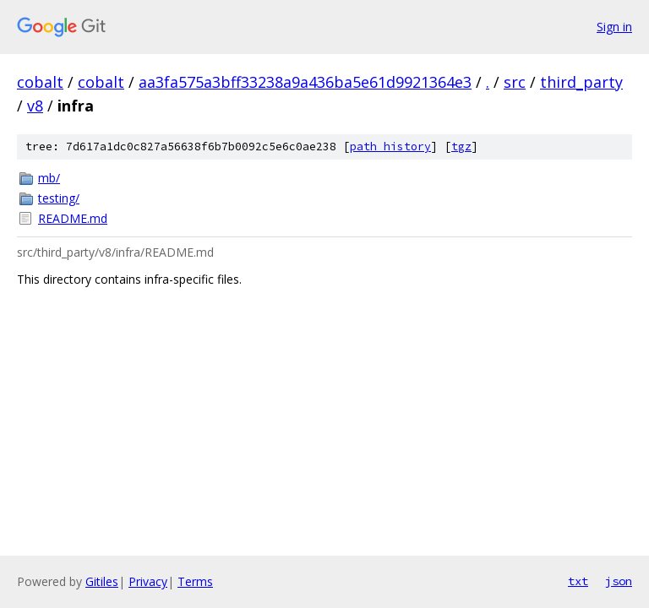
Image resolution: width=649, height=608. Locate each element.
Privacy (147, 581)
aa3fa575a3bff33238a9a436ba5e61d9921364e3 (305, 82)
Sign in (614, 27)
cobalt (40, 82)
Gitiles (101, 581)
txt (578, 581)
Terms (195, 581)
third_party (581, 82)
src (515, 82)
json (618, 581)
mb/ (49, 178)
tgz (461, 146)
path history (390, 146)
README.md (72, 218)
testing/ (58, 198)
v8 (35, 105)
